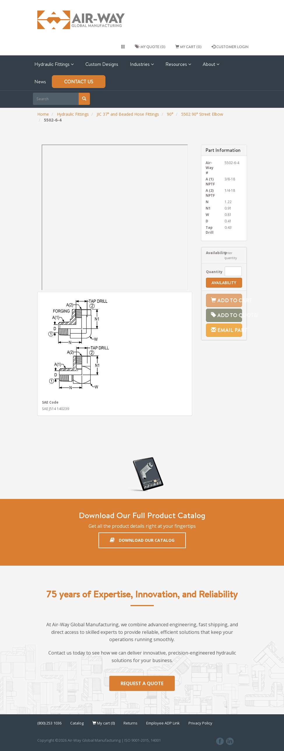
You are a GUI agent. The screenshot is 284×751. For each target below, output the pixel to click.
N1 (208, 208)
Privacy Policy (200, 723)
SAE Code (50, 402)
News (40, 81)
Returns (130, 723)
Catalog (77, 723)
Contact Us (78, 81)
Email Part (226, 330)
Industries (142, 64)
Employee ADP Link (163, 723)
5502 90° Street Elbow (202, 114)
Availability (211, 252)
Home (43, 114)
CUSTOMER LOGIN (229, 46)
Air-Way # (210, 167)
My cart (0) (188, 46)
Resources (178, 64)
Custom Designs (101, 64)
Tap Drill (210, 230)
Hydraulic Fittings (54, 64)
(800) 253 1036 (49, 723)
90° (170, 114)
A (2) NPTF (210, 193)
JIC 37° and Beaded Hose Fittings (128, 114)
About (211, 64)
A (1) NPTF (210, 181)
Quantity (211, 271)
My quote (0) (150, 46)
